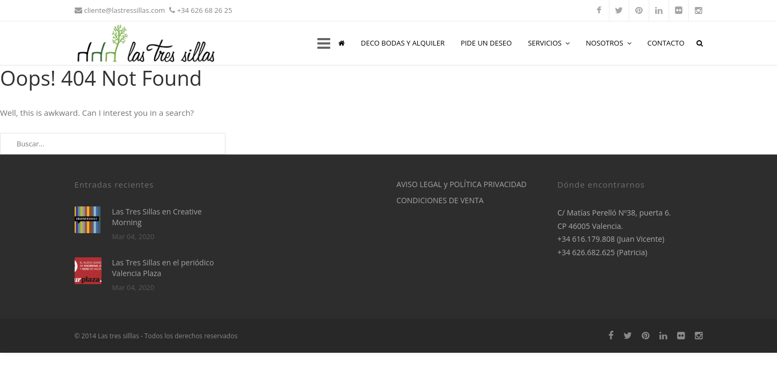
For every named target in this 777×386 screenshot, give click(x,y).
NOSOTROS (608, 43)
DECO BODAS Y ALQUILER (403, 43)
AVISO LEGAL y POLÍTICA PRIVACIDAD (461, 184)
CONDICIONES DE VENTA (439, 200)
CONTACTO (666, 43)
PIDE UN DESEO (486, 43)
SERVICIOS (549, 43)
